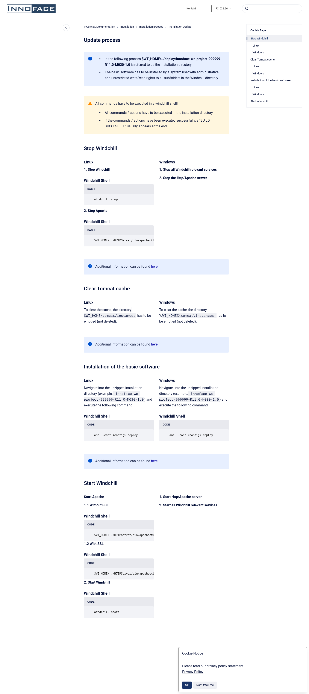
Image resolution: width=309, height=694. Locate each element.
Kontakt (191, 8)
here (154, 266)
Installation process (151, 26)
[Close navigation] (66, 27)
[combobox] (272, 9)
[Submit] (247, 8)
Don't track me (205, 684)
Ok (187, 684)
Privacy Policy (192, 672)
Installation (127, 26)
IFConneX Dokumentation (99, 26)
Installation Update (180, 26)
